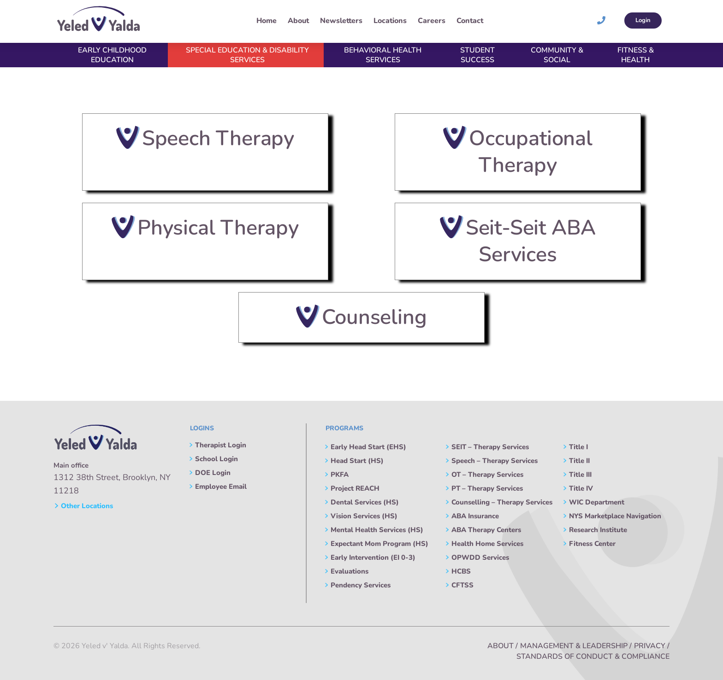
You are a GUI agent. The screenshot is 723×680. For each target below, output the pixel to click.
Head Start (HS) (357, 460)
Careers (431, 21)
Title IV (581, 488)
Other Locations (83, 505)
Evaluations (349, 571)
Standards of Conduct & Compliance (593, 656)
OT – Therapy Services (487, 474)
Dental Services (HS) (365, 502)
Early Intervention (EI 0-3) (373, 557)
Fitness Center (592, 543)
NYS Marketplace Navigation (615, 516)
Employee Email (221, 486)
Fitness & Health (635, 55)
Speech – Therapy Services (494, 460)
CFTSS (462, 585)
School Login (216, 458)
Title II (579, 460)
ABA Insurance (475, 516)
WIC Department (596, 502)
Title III (580, 474)
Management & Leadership (574, 646)
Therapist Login (220, 445)
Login (643, 20)
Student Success (477, 55)
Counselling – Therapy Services (501, 502)
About (298, 21)
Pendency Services (361, 585)
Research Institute (598, 529)
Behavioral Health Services (382, 55)
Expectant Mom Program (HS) (379, 543)
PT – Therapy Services (487, 488)
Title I (578, 446)
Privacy (649, 646)
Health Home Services (487, 543)
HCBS (461, 571)
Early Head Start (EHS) (368, 446)
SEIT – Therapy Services (490, 446)
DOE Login (213, 472)
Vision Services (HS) (364, 516)
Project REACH (355, 488)
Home (266, 21)
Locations (390, 21)
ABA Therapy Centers (486, 529)
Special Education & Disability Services (247, 55)
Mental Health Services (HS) (377, 529)
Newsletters (341, 21)
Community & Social (557, 55)
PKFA (340, 474)
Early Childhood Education (112, 55)
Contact (469, 21)
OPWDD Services (480, 557)
